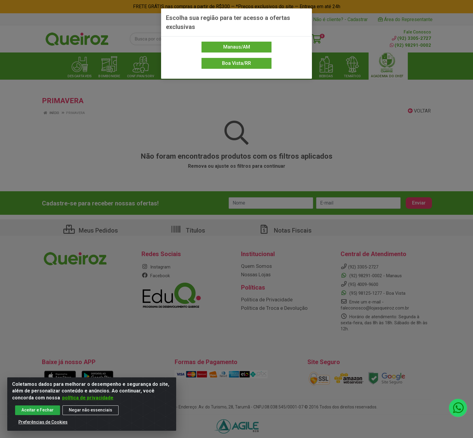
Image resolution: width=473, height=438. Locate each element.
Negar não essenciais (90, 410)
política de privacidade (87, 398)
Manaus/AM (236, 47)
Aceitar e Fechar (37, 410)
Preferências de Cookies (43, 422)
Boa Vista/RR (236, 63)
